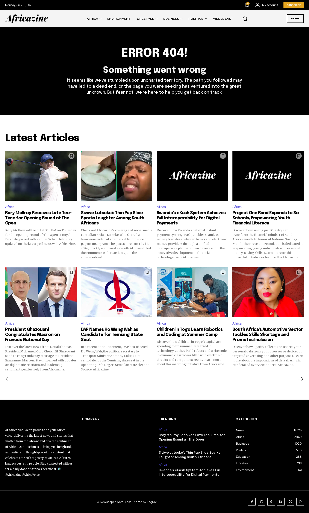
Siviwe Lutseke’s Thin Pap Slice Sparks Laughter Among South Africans (112, 218)
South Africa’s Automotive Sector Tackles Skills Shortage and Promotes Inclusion (267, 334)
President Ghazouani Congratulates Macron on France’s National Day (32, 334)
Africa (9, 207)
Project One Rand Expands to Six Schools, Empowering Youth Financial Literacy (265, 218)
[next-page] (300, 379)
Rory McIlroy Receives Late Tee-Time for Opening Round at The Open (38, 218)
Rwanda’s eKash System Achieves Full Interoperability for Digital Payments (191, 218)
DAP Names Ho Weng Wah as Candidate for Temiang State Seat (112, 334)
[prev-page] (8, 379)
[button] (245, 19)
